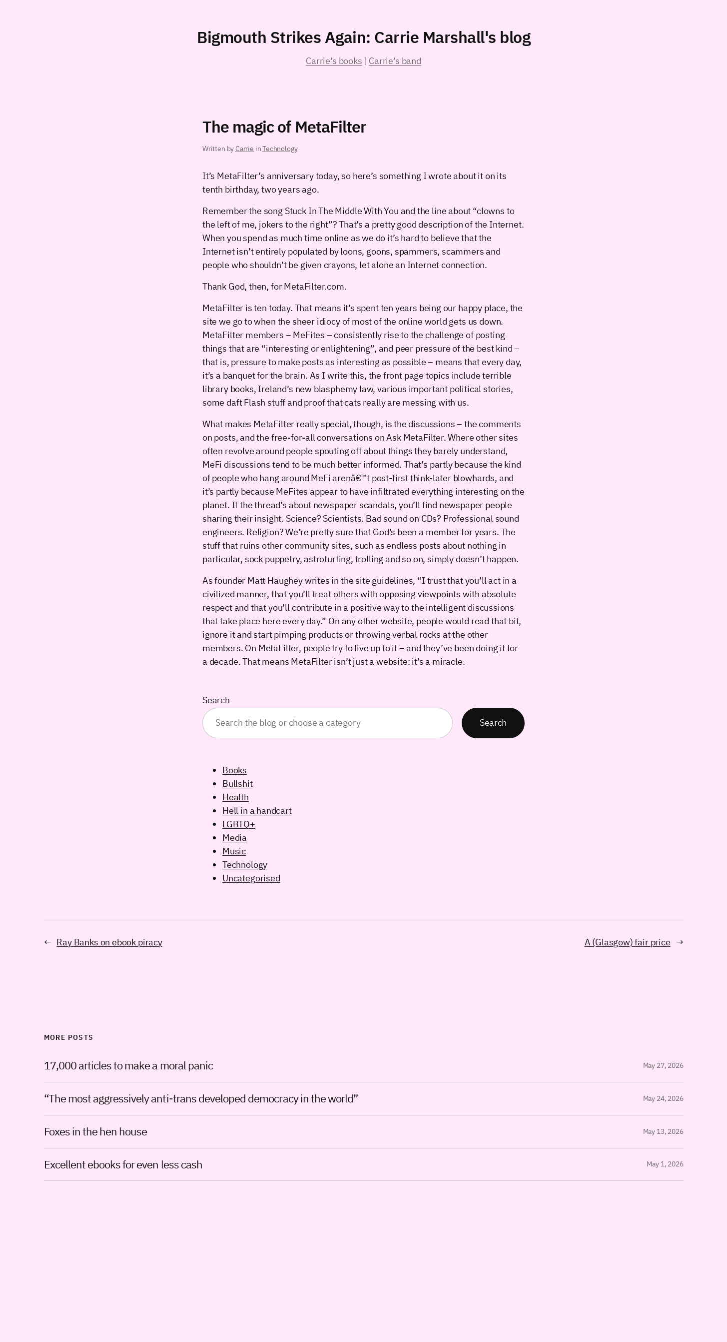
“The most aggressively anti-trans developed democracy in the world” (201, 1098)
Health (235, 797)
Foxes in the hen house (95, 1131)
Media (234, 837)
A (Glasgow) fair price (628, 942)
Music (234, 851)
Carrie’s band (395, 61)
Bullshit (237, 783)
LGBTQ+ (238, 824)
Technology (279, 148)
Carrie (244, 148)
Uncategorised (251, 878)
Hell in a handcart (257, 810)
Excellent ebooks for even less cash (123, 1164)
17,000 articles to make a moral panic (128, 1065)
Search (216, 700)
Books (234, 770)
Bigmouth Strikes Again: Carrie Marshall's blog (363, 37)
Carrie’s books (334, 61)
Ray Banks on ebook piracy (109, 942)
